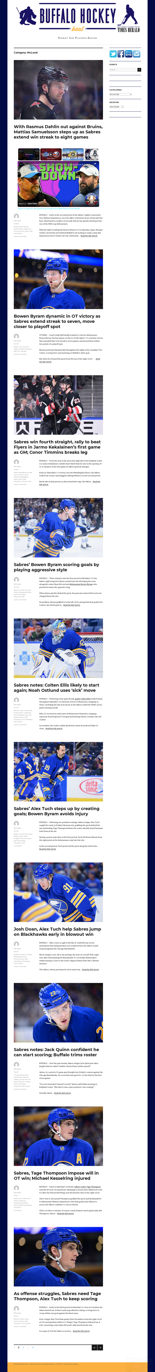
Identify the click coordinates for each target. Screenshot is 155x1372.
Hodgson (17, 838)
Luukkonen (27, 229)
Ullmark (23, 351)
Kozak (30, 472)
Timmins (24, 481)
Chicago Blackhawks (21, 1075)
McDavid (25, 1203)
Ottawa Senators (26, 349)
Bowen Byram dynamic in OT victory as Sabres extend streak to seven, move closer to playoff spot (57, 321)
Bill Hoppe (17, 221)
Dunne (26, 710)
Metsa (16, 1082)
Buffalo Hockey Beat (21, 1364)
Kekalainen (23, 472)
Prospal (27, 1082)
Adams (16, 472)
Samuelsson (18, 233)
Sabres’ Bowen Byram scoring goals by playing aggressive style (56, 567)
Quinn (27, 231)
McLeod (17, 231)
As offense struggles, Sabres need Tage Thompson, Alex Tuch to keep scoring (57, 1296)
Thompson (17, 481)
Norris (22, 231)
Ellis (31, 710)
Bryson (23, 954)
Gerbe (25, 836)
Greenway (22, 1201)
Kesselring (17, 1203)
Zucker (19, 722)
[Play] (72, 154)
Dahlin (16, 229)
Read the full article (89, 236)
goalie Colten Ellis (83, 699)
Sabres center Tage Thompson (87, 1187)
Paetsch (21, 1082)
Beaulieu (17, 954)
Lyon (20, 347)
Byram (26, 227)
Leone (22, 1079)
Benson (16, 710)
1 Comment (18, 846)
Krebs (21, 229)
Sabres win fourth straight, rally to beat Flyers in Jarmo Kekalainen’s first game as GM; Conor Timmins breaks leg (57, 447)
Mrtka (16, 592)
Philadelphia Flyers (24, 592)
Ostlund (16, 349)
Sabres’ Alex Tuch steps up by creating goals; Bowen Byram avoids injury (56, 811)
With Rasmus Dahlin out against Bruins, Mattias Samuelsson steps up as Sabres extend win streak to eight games (58, 132)
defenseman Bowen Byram (81, 584)
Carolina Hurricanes (25, 834)
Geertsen (25, 1077)
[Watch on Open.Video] (28, 204)
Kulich (27, 1319)
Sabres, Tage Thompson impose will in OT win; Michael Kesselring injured (56, 1175)
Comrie (21, 590)
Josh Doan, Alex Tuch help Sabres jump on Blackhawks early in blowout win (57, 931)
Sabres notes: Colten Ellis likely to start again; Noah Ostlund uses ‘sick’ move (56, 687)
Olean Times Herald (70, 1364)
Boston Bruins (18, 227)
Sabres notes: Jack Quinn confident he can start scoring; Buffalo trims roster (56, 1052)
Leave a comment (20, 236)
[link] (21, 164)
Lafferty (16, 1079)
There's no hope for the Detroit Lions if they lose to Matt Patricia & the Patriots (58, 164)
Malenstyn (21, 715)
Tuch (18, 351)
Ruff (31, 231)
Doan (22, 710)
